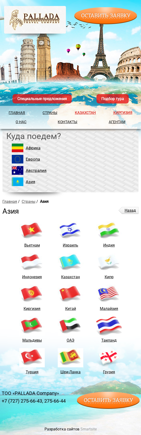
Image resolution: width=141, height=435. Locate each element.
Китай (70, 308)
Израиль (70, 245)
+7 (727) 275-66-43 (22, 401)
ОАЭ (70, 340)
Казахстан (85, 113)
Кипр (109, 277)
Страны (50, 113)
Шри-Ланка (70, 372)
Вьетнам (32, 245)
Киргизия (122, 113)
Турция (32, 372)
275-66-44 (55, 401)
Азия (30, 181)
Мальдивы (32, 340)
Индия (109, 245)
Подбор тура (112, 99)
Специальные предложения (42, 99)
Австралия (36, 170)
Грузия (109, 372)
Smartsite (88, 429)
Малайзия (109, 308)
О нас (21, 122)
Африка (33, 147)
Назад (130, 210)
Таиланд (109, 340)
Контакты (67, 122)
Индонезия (32, 277)
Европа (33, 159)
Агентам (117, 122)
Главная (17, 113)
